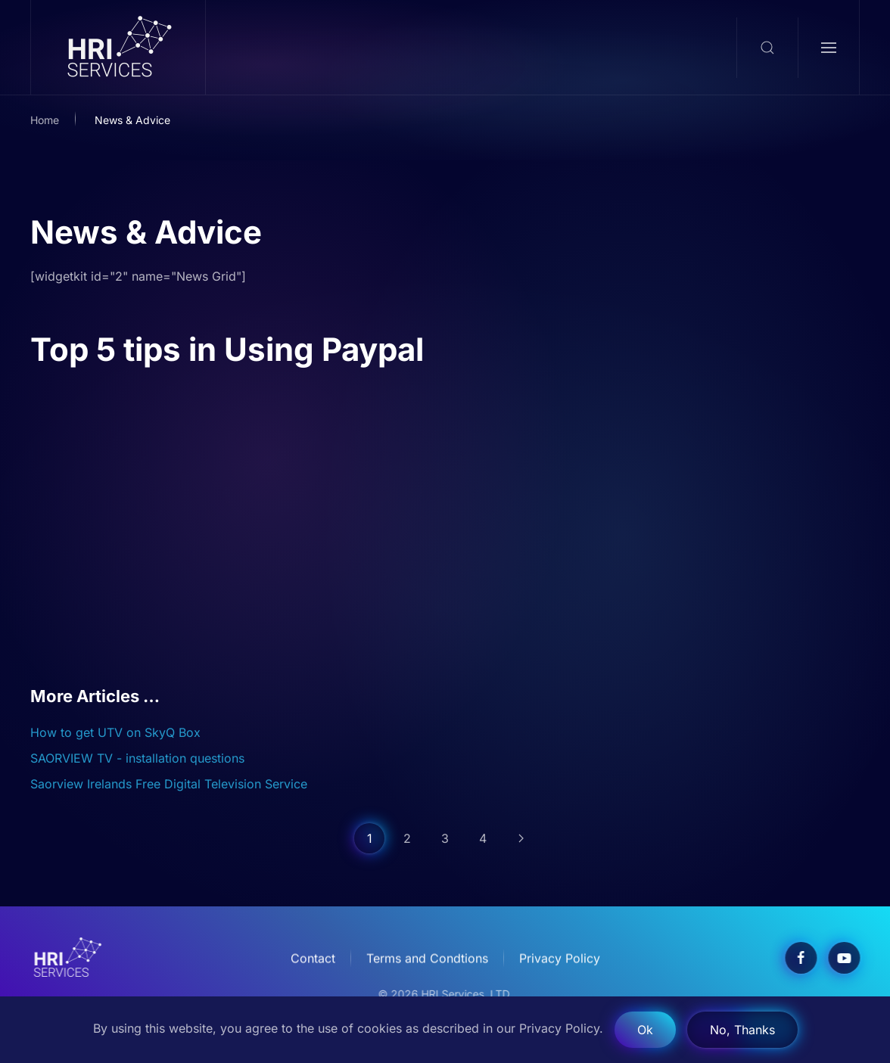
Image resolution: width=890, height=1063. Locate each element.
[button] (767, 47)
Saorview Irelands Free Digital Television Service (168, 783)
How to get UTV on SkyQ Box (115, 732)
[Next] (521, 838)
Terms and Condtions (427, 959)
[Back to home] (118, 47)
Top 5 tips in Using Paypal (227, 349)
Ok (645, 1029)
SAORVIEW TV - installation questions (137, 758)
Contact (313, 959)
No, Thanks (742, 1029)
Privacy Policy (559, 959)
